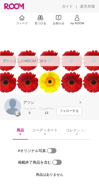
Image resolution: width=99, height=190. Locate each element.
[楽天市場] (87, 6)
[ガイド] (67, 6)
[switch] (51, 150)
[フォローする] (69, 111)
